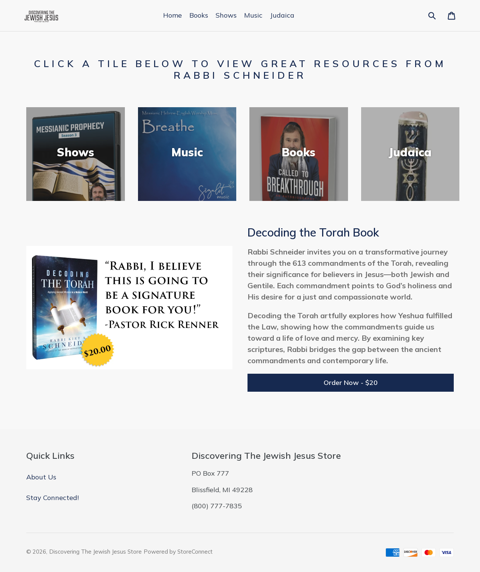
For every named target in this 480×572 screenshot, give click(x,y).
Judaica (282, 15)
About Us (41, 477)
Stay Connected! (52, 497)
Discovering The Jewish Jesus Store (95, 551)
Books (198, 15)
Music (253, 15)
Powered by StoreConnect (178, 551)
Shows (226, 15)
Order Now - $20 (351, 382)
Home (172, 15)
